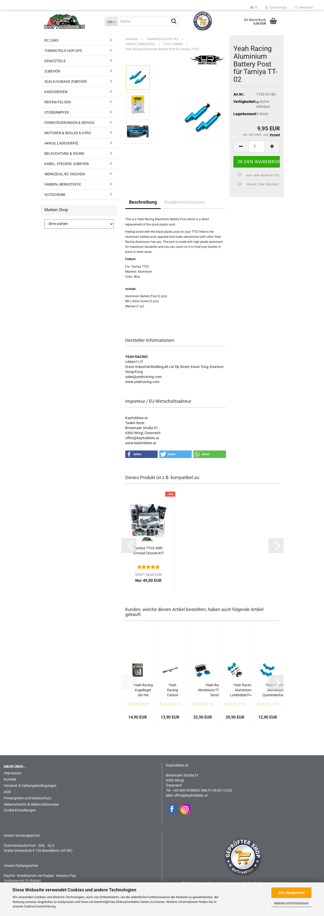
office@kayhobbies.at (191, 795)
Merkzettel (303, 7)
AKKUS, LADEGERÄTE (61, 143)
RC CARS (51, 40)
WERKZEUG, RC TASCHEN (64, 174)
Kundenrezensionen (184, 202)
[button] (254, 7)
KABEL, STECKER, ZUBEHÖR (66, 164)
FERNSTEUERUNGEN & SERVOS (69, 123)
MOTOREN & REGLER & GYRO (67, 133)
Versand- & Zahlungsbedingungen (30, 786)
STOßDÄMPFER (56, 112)
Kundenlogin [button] (276, 7)
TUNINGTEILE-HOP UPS (63, 51)
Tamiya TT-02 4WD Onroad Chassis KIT (148, 550)
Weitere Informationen (291, 903)
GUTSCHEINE (55, 195)
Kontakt (10, 779)
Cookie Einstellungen (20, 810)
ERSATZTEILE (55, 61)
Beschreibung (143, 202)
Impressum (12, 773)
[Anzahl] (256, 146)
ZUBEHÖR (52, 71)
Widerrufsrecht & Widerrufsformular (31, 804)
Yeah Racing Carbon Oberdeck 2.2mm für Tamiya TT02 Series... (172, 690)
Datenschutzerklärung (39, 906)
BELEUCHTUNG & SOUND (64, 153)
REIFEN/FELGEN (57, 102)
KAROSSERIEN (56, 92)
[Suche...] (111, 21)
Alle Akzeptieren (291, 893)
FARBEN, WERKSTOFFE (62, 184)
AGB (7, 792)
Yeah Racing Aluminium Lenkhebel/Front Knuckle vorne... (243, 690)
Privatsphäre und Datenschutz (27, 798)
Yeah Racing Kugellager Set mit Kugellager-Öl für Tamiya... (143, 690)
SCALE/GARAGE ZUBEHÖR (65, 82)
